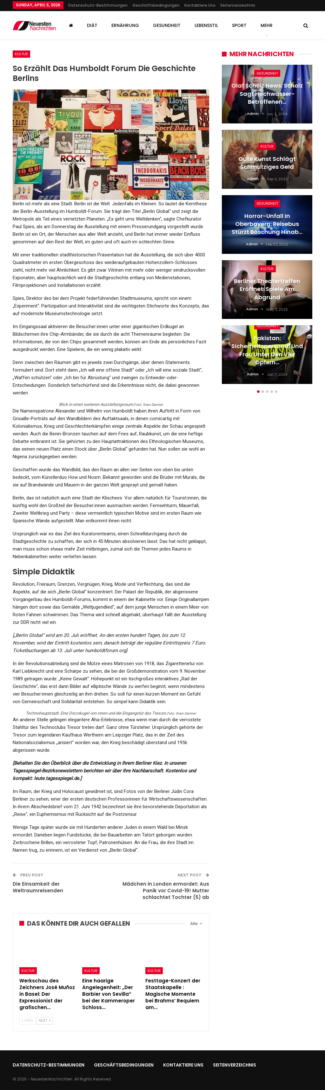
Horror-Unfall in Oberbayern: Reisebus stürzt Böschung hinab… (267, 224)
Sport (239, 25)
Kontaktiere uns (200, 5)
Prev (27, 1021)
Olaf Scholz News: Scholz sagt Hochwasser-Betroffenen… (267, 93)
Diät (92, 25)
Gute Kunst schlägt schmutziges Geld (267, 163)
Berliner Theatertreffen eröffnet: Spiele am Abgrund (267, 289)
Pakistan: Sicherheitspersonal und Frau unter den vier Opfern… (267, 350)
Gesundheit (167, 25)
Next (44, 1021)
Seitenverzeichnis (237, 5)
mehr (267, 25)
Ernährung (125, 25)
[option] (267, 227)
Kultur (21, 53)
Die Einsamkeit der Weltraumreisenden (38, 887)
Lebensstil (206, 25)
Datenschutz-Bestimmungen (98, 5)
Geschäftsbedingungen (156, 5)
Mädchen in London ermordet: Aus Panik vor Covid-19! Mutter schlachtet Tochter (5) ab (166, 891)
